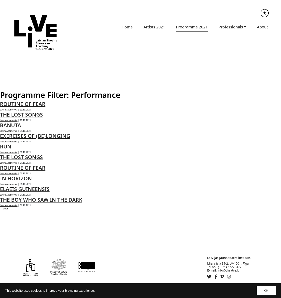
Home (127, 27)
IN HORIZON (16, 178)
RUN (5, 146)
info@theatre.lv (228, 270)
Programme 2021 (192, 27)
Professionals (231, 27)
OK (266, 290)
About (262, 27)
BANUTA (10, 125)
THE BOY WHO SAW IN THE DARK (41, 199)
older (4, 208)
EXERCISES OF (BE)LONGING (35, 135)
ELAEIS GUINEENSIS (25, 189)
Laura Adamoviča (9, 109)
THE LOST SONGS (21, 114)
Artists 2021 (154, 27)
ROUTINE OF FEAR (22, 103)
